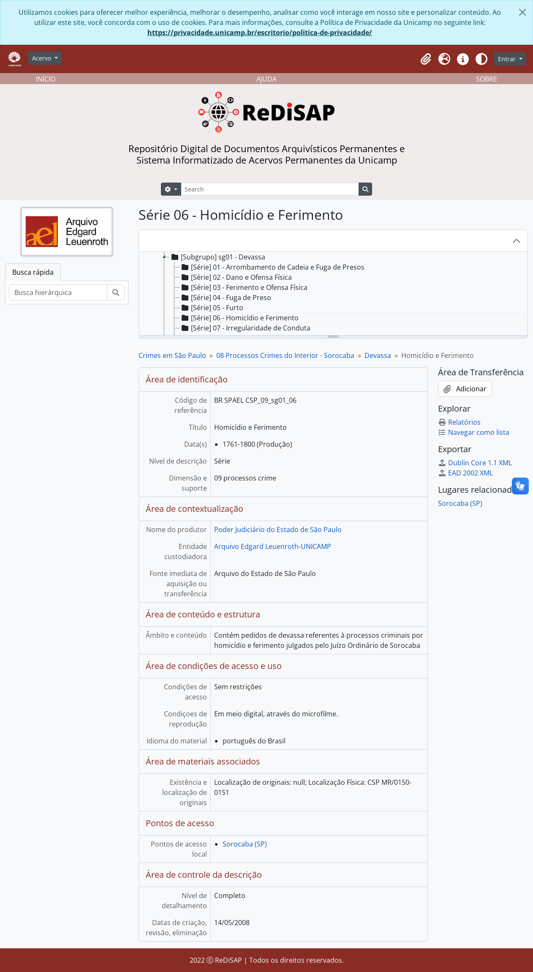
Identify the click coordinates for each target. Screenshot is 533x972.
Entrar (507, 59)
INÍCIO (45, 79)
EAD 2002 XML (465, 473)
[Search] (270, 189)
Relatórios (459, 422)
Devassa (377, 355)
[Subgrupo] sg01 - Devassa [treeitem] (217, 257)
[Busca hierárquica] (58, 292)
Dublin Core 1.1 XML (475, 462)
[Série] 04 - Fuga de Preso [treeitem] (225, 297)
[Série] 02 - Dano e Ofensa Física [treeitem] (236, 277)
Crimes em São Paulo (172, 355)
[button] (425, 59)
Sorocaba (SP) (245, 844)
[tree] (333, 294)
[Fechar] (522, 12)
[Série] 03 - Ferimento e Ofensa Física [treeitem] (243, 287)
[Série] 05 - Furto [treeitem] (211, 308)
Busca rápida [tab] (33, 272)
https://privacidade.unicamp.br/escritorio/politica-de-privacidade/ (259, 32)
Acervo (42, 58)
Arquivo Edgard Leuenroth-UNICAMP (272, 546)
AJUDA (266, 79)
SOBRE (486, 79)
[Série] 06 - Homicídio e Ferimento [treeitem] (239, 318)
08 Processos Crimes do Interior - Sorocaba (285, 355)
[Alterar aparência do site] (481, 59)
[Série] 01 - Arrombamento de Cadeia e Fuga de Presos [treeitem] (272, 267)
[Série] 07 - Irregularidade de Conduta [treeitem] (245, 328)
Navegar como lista (473, 432)
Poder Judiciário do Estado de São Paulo (278, 529)
